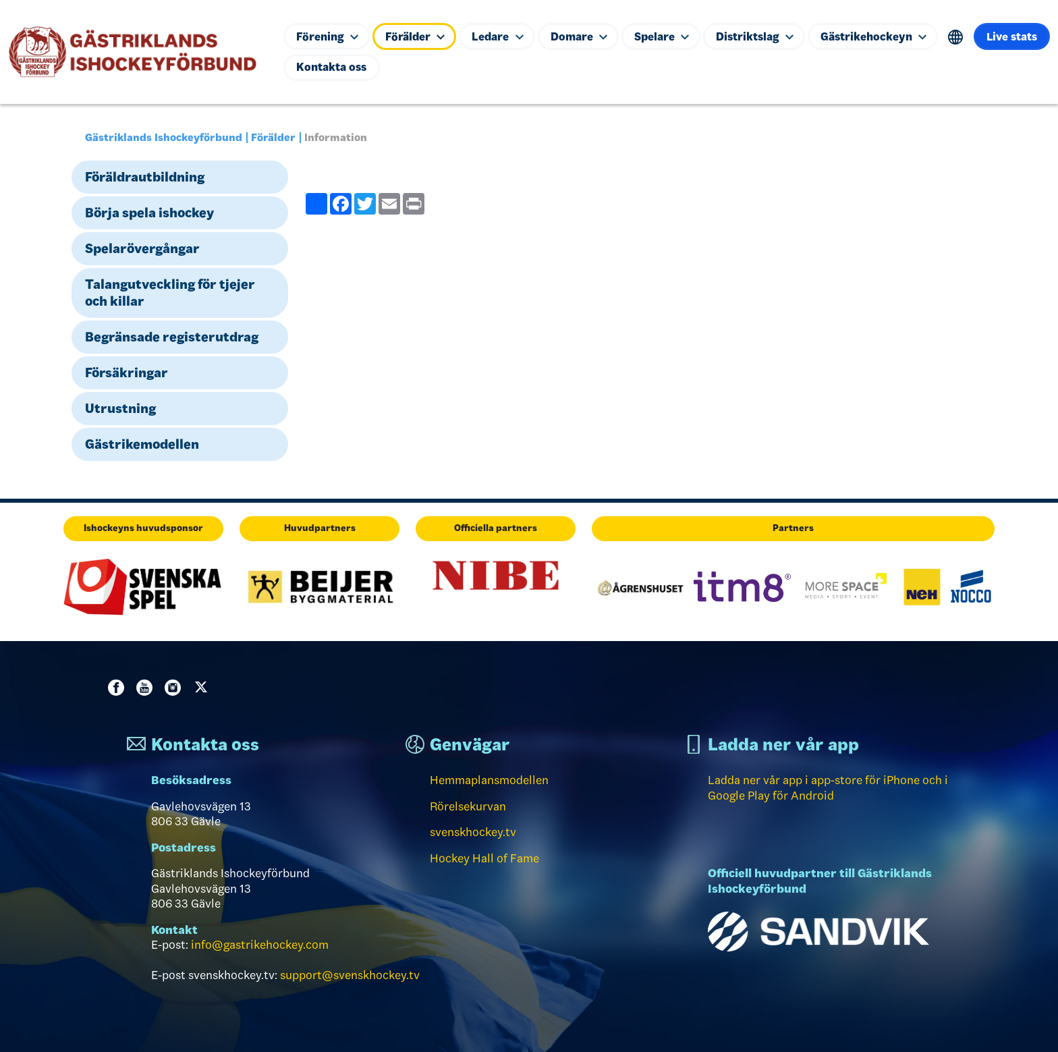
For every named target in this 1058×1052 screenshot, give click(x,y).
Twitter (204, 688)
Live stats (321, 67)
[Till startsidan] (138, 52)
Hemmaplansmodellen (489, 780)
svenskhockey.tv (473, 832)
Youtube (147, 688)
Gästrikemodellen (142, 444)
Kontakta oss (412, 67)
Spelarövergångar (142, 248)
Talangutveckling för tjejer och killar (170, 292)
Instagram (175, 688)
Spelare (667, 36)
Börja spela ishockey (149, 212)
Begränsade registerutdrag (171, 337)
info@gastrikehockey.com (260, 944)
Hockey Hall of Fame (484, 858)
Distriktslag (761, 36)
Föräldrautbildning (144, 177)
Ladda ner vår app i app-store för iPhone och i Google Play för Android (828, 788)
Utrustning (120, 408)
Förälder (417, 36)
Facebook (119, 688)
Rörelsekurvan (468, 806)
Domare (583, 36)
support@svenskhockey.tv (350, 975)
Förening (327, 36)
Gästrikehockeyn (882, 36)
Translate (965, 36)
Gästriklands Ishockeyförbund (163, 137)
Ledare (500, 36)
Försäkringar (126, 372)
